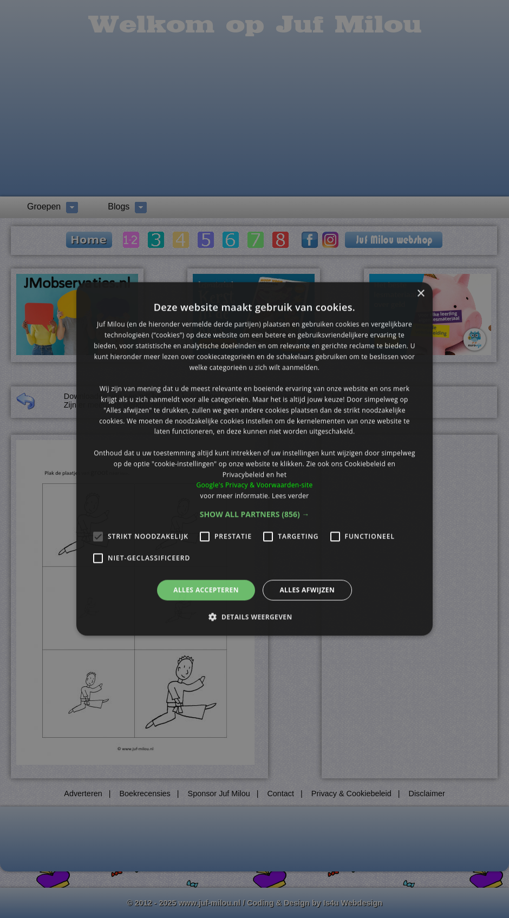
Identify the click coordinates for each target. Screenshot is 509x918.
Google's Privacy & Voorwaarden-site (254, 485)
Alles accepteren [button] (206, 589)
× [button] (420, 294)
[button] (255, 514)
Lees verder (290, 495)
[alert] (254, 459)
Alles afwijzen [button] (307, 589)
